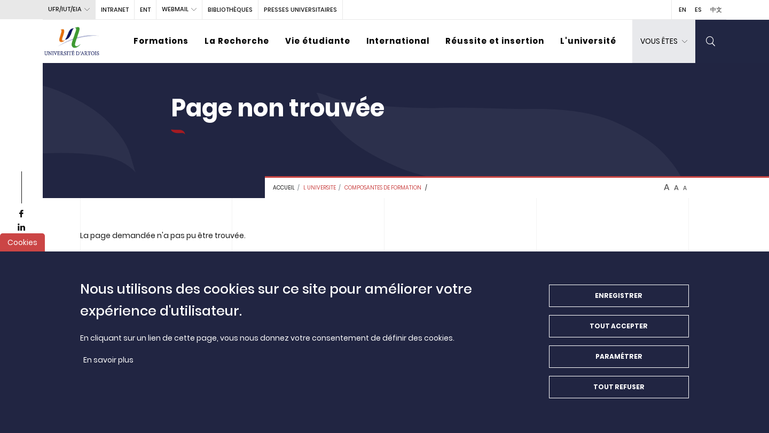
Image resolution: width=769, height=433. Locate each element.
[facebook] (21, 214)
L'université (588, 40)
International (397, 40)
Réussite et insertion (494, 40)
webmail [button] (175, 9)
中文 (716, 9)
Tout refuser (619, 395)
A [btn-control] (667, 187)
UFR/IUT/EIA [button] (65, 9)
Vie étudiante (317, 40)
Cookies (22, 251)
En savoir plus (108, 368)
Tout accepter (619, 334)
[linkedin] (21, 227)
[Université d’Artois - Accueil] (72, 41)
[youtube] (21, 240)
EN (682, 9)
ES (698, 9)
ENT (145, 9)
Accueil (284, 188)
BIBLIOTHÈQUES (230, 9)
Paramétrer (618, 364)
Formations (161, 40)
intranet (115, 9)
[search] (710, 41)
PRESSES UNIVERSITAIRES (300, 9)
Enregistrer (618, 304)
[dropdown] (663, 41)
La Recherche (237, 40)
